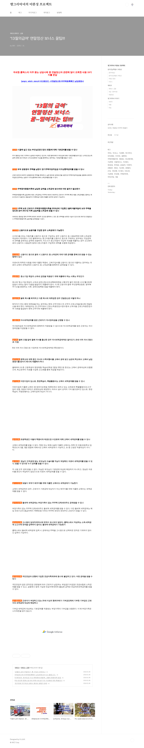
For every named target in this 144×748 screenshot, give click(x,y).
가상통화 (121, 153)
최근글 (110, 135)
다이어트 (117, 156)
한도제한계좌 (129, 159)
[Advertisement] (52, 418)
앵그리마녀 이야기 (113, 98)
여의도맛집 (111, 177)
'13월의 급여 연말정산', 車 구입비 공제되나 (30, 672)
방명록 (59, 13)
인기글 (116, 135)
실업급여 (122, 165)
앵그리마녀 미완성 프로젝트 (116, 65)
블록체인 (124, 156)
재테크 (17, 668)
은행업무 (110, 168)
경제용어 (127, 168)
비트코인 (127, 171)
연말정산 (111, 95)
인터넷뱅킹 (111, 156)
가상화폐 (110, 174)
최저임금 (116, 165)
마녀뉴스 (115, 153)
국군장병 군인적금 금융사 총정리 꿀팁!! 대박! (31, 683)
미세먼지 (129, 165)
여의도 (109, 153)
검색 (127, 4)
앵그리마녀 (128, 153)
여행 (110, 105)
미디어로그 (33, 13)
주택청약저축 (124, 174)
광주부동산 (112, 73)
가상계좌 (121, 168)
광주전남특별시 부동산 (115, 69)
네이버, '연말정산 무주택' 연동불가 (117, 128)
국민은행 (114, 171)
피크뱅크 (125, 162)
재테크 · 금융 (25, 668)
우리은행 (116, 174)
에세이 (111, 102)
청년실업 (110, 165)
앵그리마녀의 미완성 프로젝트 (31, 4)
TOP (132, 740)
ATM (109, 171)
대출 (116, 177)
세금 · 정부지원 (113, 92)
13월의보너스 (118, 162)
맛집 (110, 108)
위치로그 (47, 13)
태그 (20, 13)
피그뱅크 (120, 171)
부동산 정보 (112, 79)
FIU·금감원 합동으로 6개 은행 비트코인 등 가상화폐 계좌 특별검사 (38, 680)
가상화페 (110, 162)
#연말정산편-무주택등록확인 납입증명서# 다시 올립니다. (35, 675)
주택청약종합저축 (113, 159)
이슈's (110, 82)
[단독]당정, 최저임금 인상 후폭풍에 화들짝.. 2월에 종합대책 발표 (38, 678)
